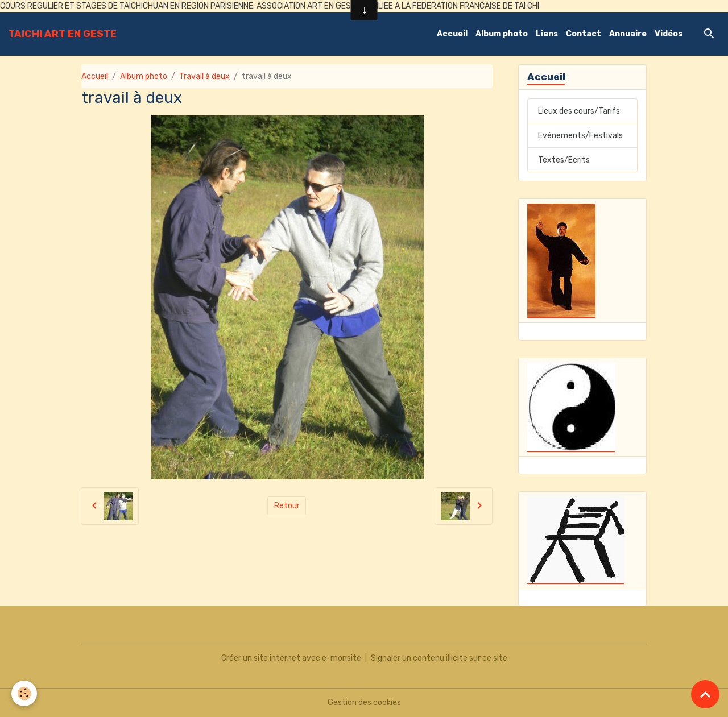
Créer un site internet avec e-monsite (291, 658)
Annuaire (628, 34)
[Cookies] (24, 693)
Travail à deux (204, 76)
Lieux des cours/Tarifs (579, 111)
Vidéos (668, 34)
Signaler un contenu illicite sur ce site (439, 658)
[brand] (62, 33)
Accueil (452, 34)
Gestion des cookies (364, 702)
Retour (287, 506)
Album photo (501, 34)
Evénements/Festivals (580, 135)
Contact (583, 34)
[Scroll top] (705, 694)
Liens (547, 34)
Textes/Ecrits (564, 160)
